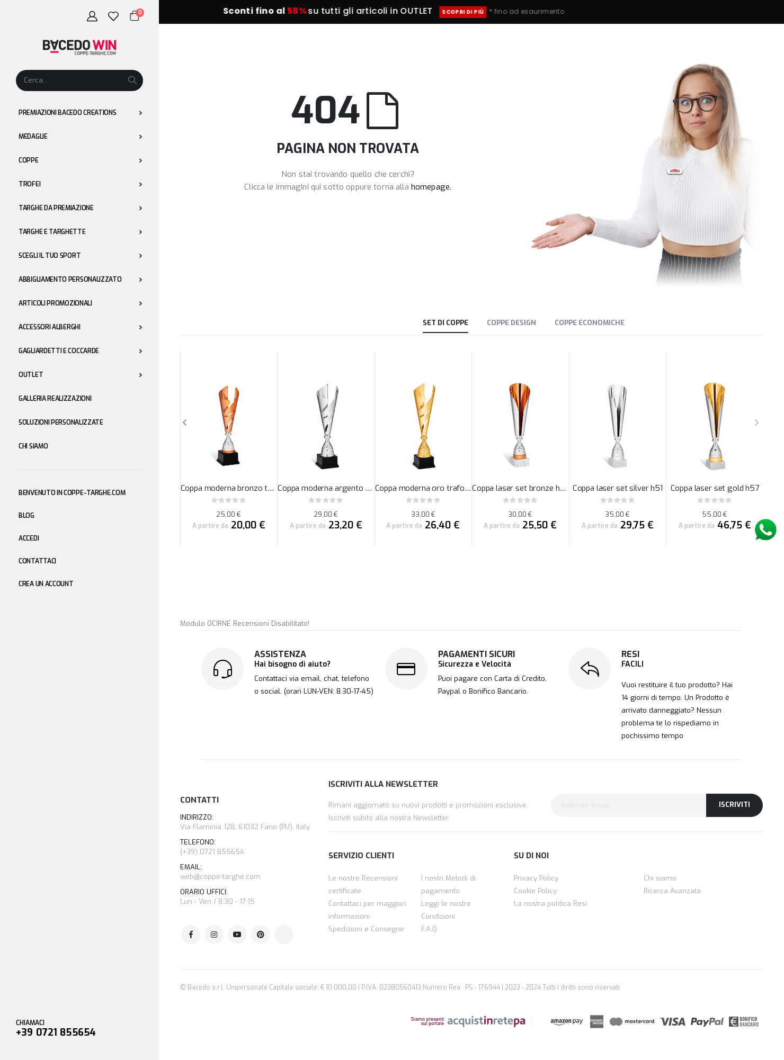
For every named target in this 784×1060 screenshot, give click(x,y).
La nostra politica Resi (550, 903)
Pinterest (260, 934)
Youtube (237, 934)
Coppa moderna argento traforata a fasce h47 (326, 488)
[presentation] (756, 423)
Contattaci (37, 561)
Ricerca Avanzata (672, 890)
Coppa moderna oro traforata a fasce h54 (423, 488)
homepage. (431, 187)
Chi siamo (660, 878)
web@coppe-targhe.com (220, 876)
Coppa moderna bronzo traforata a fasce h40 (229, 488)
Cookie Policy (535, 890)
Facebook (190, 934)
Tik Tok (283, 934)
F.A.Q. (430, 928)
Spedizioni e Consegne (366, 928)
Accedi (29, 538)
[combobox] (79, 80)
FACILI (632, 664)
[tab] (445, 324)
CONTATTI (199, 800)
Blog (26, 515)
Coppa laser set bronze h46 (520, 488)
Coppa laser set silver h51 (618, 488)
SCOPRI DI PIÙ (518, 12)
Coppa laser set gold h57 (715, 488)
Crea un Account (46, 584)
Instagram (214, 934)
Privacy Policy (536, 878)
